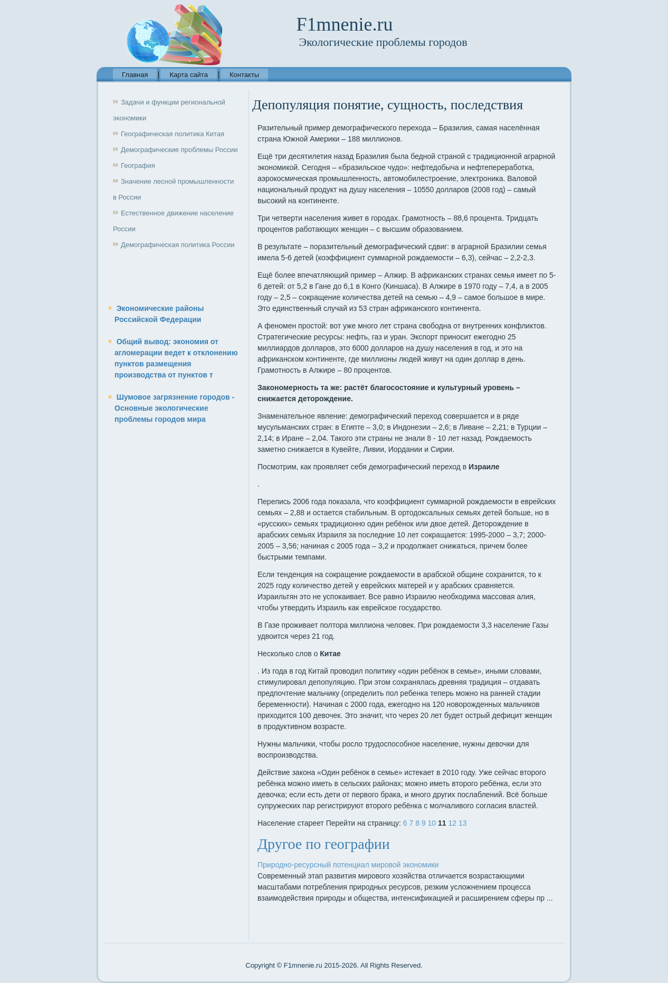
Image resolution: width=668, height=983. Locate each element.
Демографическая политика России (177, 245)
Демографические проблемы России (179, 150)
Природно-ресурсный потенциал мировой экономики (347, 865)
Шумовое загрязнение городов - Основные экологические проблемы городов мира (174, 408)
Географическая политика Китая (172, 134)
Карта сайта (188, 75)
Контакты (244, 75)
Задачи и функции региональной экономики (169, 110)
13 (463, 823)
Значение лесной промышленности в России (173, 189)
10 (432, 823)
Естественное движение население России (173, 221)
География (138, 165)
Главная (135, 75)
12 (452, 823)
